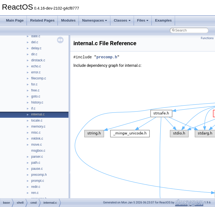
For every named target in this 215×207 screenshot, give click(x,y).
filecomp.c (38, 78)
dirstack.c (38, 60)
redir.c (35, 187)
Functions (207, 38)
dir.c (34, 54)
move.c (36, 144)
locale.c (36, 120)
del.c (34, 42)
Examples (163, 20)
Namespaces (94, 20)
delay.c (36, 48)
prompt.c (37, 181)
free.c (35, 90)
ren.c (35, 193)
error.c (36, 72)
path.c (35, 163)
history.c (37, 102)
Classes (122, 20)
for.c (34, 84)
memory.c (38, 126)
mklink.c (37, 138)
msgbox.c (38, 151)
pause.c (37, 169)
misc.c (36, 132)
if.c (33, 108)
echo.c (36, 66)
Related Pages (42, 20)
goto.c (35, 96)
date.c (35, 36)
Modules (68, 20)
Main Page (15, 20)
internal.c (38, 114)
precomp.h (39, 175)
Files (143, 20)
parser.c (37, 157)
